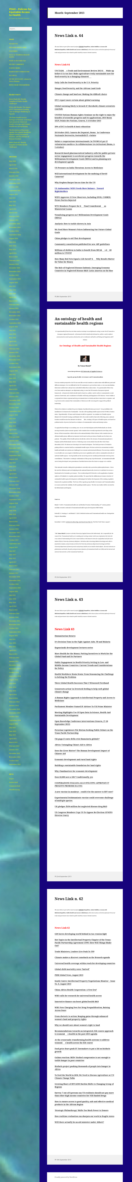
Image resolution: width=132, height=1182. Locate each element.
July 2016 (12, 595)
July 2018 (12, 507)
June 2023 (12, 290)
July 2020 (12, 419)
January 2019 (13, 485)
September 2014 (15, 676)
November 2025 (14, 183)
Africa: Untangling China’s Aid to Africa (73, 745)
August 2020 (13, 415)
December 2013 (14, 709)
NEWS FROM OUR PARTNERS (19, 85)
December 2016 (14, 577)
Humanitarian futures (65, 636)
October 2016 (14, 584)
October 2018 (14, 496)
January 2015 (13, 661)
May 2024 (12, 249)
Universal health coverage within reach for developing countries (85, 963)
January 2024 (13, 264)
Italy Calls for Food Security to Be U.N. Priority (77, 82)
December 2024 (14, 224)
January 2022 (13, 352)
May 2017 (12, 558)
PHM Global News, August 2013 (69, 975)
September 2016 (15, 588)
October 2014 (14, 672)
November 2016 (14, 580)
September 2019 (15, 455)
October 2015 (14, 628)
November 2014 (14, 669)
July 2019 (12, 463)
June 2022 (12, 334)
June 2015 (12, 643)
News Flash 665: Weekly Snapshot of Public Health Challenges (18, 145)
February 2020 (14, 437)
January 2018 (13, 529)
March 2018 (13, 522)
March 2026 (13, 169)
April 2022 (12, 341)
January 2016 (13, 617)
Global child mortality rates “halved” (72, 969)
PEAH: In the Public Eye (17, 61)
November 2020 (14, 404)
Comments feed (14, 786)
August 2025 (13, 194)
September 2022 (15, 323)
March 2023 (13, 301)
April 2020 (12, 430)
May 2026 (12, 161)
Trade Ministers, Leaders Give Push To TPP (74, 951)
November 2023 (14, 272)
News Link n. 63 (69, 599)
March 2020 (13, 433)
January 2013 (13, 750)
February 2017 (14, 569)
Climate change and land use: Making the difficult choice (81, 94)
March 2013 (13, 742)
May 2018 (12, 514)
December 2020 (14, 400)
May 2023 (12, 294)
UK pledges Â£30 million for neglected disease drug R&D (81, 806)
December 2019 (14, 444)
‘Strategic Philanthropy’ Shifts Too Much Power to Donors (81, 1110)
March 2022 (13, 345)
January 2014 (13, 706)
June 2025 (12, 202)
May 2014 (12, 691)
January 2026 (13, 176)
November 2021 (14, 360)
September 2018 (15, 500)
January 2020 (13, 441)
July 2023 (12, 286)
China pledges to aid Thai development (73, 238)
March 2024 (13, 257)
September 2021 (15, 367)
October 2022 (14, 319)
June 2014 (12, 687)
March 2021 (13, 389)
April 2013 (12, 739)
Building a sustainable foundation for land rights (78, 765)
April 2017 (12, 562)
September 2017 (15, 544)
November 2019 (14, 448)
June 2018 (12, 511)
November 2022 (14, 316)
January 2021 (13, 397)
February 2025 (14, 216)
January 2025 (13, 220)
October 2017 (14, 540)
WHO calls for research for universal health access (78, 996)
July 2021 (12, 374)
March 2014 (13, 698)
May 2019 (12, 470)
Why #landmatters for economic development (76, 771)
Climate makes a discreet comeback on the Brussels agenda (82, 957)
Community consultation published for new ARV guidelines (82, 244)
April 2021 (12, 386)
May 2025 (12, 205)
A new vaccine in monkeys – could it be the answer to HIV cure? (84, 792)
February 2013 (14, 746)
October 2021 (14, 363)
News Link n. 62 (69, 898)
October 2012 (14, 761)
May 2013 (12, 735)
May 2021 (12, 382)
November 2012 (14, 757)
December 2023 (14, 268)
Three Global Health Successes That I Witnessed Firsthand (82, 683)
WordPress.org (14, 790)
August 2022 (13, 327)
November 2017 (14, 536)
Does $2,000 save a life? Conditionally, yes (74, 777)
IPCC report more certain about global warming (77, 100)
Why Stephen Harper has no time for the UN (75, 182)
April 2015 (12, 650)
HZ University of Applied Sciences (91, 371)
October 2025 (14, 187)
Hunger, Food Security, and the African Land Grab (78, 88)
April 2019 (12, 474)
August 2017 (13, 547)
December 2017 (14, 533)
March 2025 (13, 213)
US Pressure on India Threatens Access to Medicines (79, 168)
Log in (11, 779)
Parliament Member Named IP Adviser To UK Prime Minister (83, 706)
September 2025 (15, 191)
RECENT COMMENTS (16, 64)
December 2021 (14, 356)
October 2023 (14, 275)
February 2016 (14, 614)
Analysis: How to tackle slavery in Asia (73, 224)
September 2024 (15, 235)
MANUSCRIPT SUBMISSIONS (19, 72)
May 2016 (12, 603)
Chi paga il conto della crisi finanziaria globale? (77, 739)
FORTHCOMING (14, 68)
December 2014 (14, 665)
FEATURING (13, 51)
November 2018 (14, 492)
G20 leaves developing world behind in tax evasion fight (81, 934)
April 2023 (12, 297)
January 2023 (13, 308)
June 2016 (12, 599)
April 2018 (12, 518)
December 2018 (14, 489)
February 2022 (14, 349)
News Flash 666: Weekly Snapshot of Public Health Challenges (18, 101)
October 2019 (14, 452)
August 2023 (13, 283)
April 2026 (12, 165)
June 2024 (12, 246)
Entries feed (13, 782)
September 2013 (15, 720)
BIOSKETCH (13, 44)
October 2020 (14, 408)
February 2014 (14, 702)
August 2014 (13, 680)
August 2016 (13, 591)
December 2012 (14, 753)
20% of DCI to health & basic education (72, 126)
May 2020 (12, 426)
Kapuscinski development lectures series (74, 647)
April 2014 (12, 694)
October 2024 (14, 231)
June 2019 (12, 466)
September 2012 (15, 764)
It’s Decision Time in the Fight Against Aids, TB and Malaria (82, 642)
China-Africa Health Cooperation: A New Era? (76, 990)
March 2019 (13, 477)
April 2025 (12, 209)
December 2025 (14, 180)
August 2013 (13, 724)
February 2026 (14, 172)
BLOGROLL (13, 75)
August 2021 (13, 371)
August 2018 (13, 503)
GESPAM (81, 46)
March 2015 (13, 654)
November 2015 (14, 625)
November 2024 (14, 227)
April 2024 (12, 253)
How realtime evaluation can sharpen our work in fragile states (84, 1116)
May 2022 (12, 338)
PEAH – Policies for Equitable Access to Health (20, 12)
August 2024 (13, 238)
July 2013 (12, 728)
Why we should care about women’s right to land (77, 1025)
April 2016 (12, 606)
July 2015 (12, 639)
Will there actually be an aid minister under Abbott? (79, 1122)
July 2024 (12, 242)
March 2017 (13, 566)
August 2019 (13, 459)
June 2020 (12, 422)
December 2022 (14, 312)
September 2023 (15, 279)
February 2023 (14, 305)
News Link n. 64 (69, 35)
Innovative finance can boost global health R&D (77, 1001)
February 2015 (14, 658)
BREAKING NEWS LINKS (18, 47)
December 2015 (14, 621)
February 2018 (14, 525)
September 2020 (15, 411)
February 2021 (14, 393)
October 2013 (14, 717)
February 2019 (14, 481)
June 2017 (12, 555)
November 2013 (14, 713)
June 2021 (12, 378)
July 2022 (12, 330)
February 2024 (14, 260)
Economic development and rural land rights (76, 759)
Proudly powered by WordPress (66, 1177)
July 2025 (12, 198)
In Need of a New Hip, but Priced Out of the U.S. (79, 522)
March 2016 (13, 610)
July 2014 (12, 683)
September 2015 (15, 632)
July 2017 (12, 551)
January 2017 (13, 573)
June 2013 (12, 731)
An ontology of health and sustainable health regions (79, 321)
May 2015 (12, 647)
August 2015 (13, 636)
